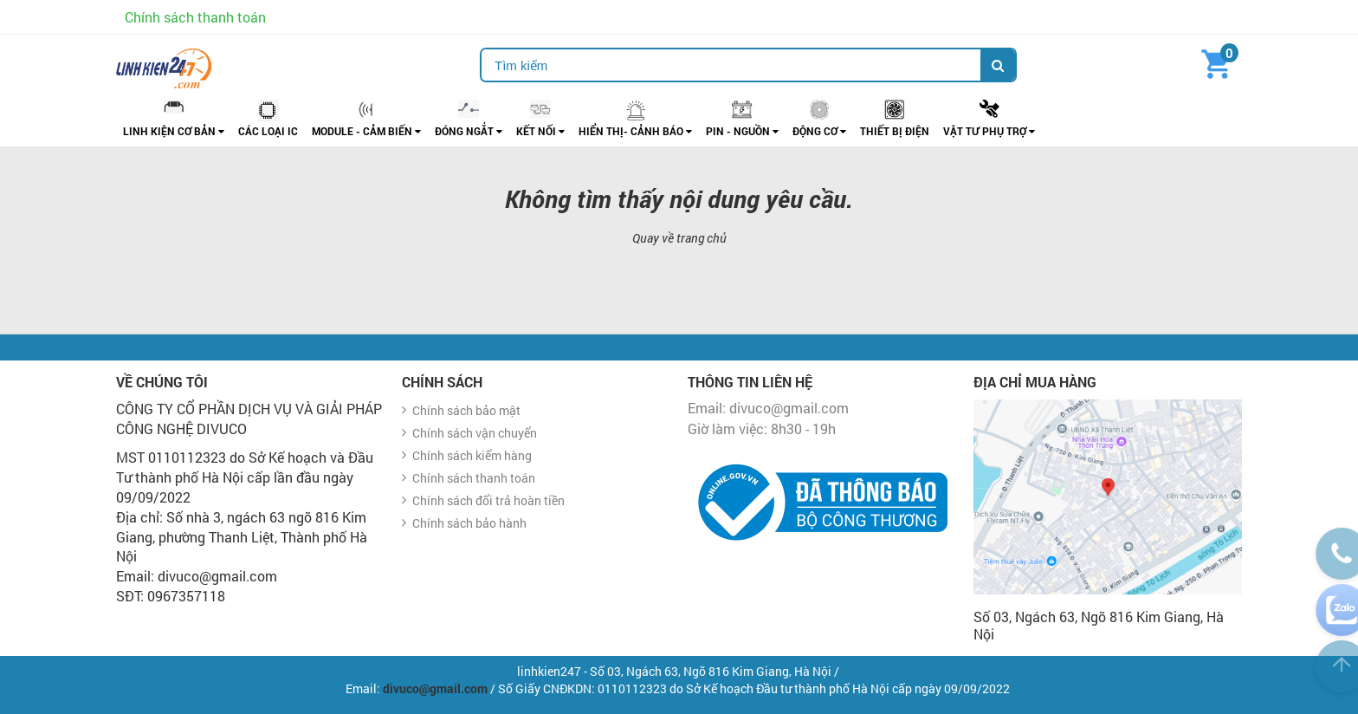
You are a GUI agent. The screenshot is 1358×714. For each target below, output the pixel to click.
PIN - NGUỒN (742, 131)
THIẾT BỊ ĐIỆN (894, 131)
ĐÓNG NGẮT (468, 131)
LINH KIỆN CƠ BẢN (173, 131)
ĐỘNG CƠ (819, 131)
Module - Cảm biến (366, 131)
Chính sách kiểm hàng (472, 455)
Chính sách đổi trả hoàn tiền (488, 500)
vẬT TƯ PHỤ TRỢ (989, 131)
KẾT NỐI (540, 131)
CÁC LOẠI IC (268, 131)
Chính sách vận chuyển (474, 433)
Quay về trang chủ (679, 238)
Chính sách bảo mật (466, 410)
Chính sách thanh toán (195, 17)
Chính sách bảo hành (469, 523)
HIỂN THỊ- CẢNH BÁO (635, 131)
